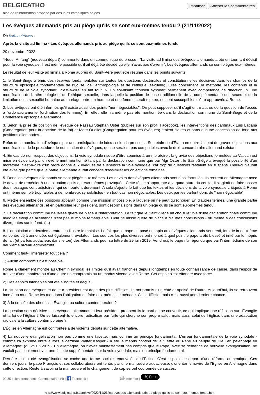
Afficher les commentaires (232, 6)
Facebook (76, 378)
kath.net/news (21, 35)
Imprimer (197, 6)
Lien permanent (25, 378)
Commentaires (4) (51, 378)
